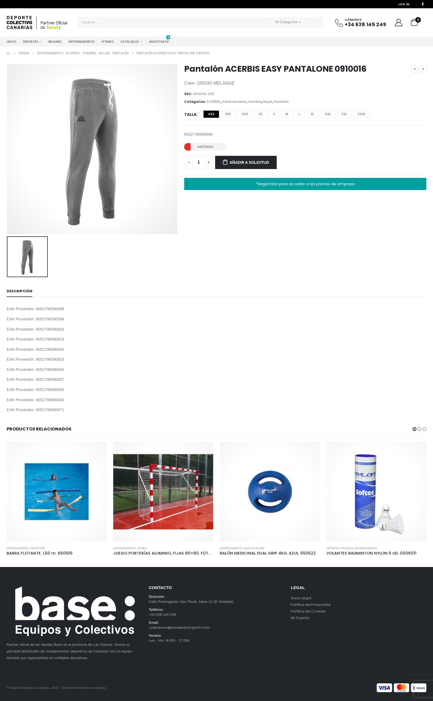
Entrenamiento (81, 41)
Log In (404, 4)
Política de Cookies (308, 611)
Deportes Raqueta (339, 548)
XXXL (362, 114)
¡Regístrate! (159, 40)
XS (260, 114)
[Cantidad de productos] (198, 162)
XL (312, 114)
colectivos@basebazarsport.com (179, 627)
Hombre (255, 101)
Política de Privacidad (310, 604)
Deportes (30, 41)
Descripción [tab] (19, 291)
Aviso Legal (301, 598)
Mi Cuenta (300, 617)
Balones (55, 41)
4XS (211, 114)
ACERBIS (213, 101)
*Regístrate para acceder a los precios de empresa (305, 184)
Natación (38, 548)
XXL (344, 114)
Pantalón (281, 101)
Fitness (108, 41)
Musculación (254, 548)
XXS (245, 114)
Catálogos (129, 41)
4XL (328, 114)
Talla (190, 114)
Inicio (11, 41)
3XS (228, 114)
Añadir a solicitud (249, 162)
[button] (414, 429)
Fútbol (142, 548)
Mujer (267, 101)
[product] (57, 492)
